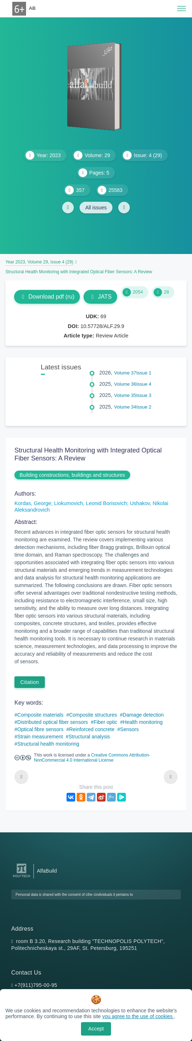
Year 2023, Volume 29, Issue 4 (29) (39, 262)
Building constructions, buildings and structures (72, 475)
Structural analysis (89, 736)
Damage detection (143, 715)
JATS (100, 297)
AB (32, 8)
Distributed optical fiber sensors (52, 722)
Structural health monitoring (48, 744)
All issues (96, 207)
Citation (29, 682)
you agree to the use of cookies (138, 1016)
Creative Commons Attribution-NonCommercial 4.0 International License (92, 758)
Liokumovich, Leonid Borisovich (90, 503)
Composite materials (40, 715)
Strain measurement (40, 736)
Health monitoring (143, 722)
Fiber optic (105, 722)
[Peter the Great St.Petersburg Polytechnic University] (21, 877)
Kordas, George (32, 503)
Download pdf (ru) (47, 297)
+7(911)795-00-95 (35, 985)
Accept (96, 1029)
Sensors (129, 729)
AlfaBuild (47, 871)
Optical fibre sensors (40, 729)
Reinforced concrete (91, 729)
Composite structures (93, 715)
